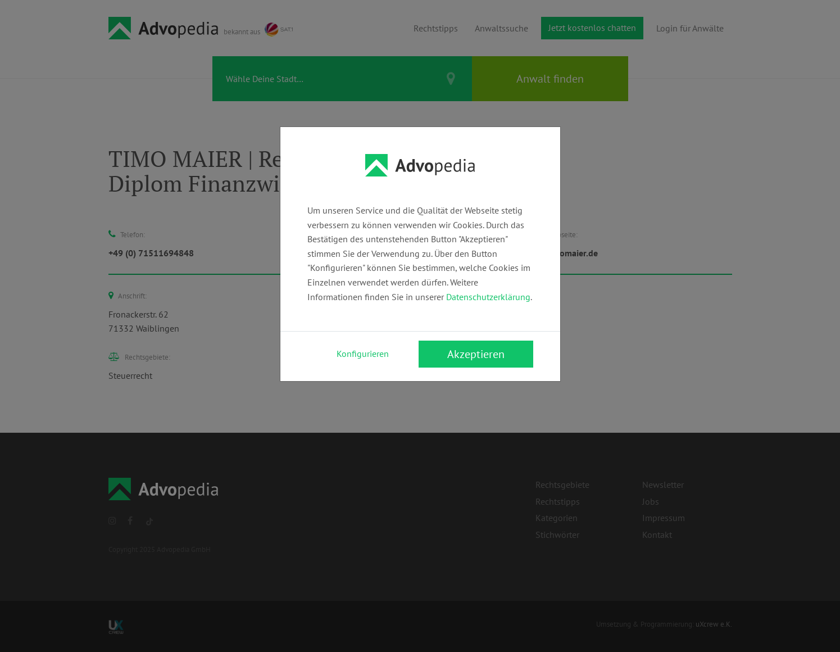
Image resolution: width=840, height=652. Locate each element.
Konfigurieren (363, 353)
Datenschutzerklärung (488, 296)
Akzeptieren (476, 354)
